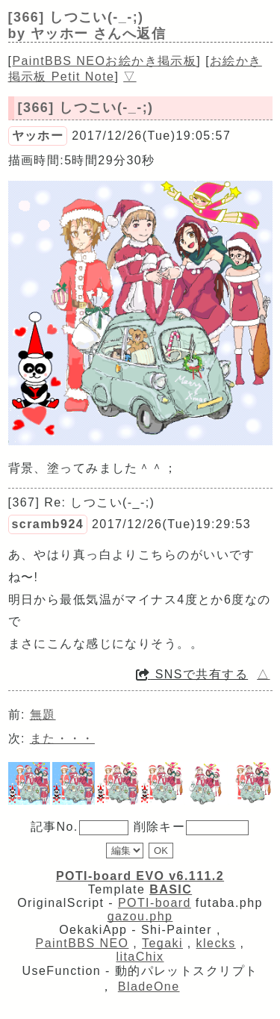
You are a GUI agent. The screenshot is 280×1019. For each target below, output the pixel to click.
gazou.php (140, 916)
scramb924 (48, 524)
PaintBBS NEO (82, 943)
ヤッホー (38, 135)
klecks (216, 943)
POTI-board (154, 902)
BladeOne (149, 986)
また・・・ (62, 738)
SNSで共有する (192, 674)
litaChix (140, 956)
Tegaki (162, 943)
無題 (43, 714)
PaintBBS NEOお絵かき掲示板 (104, 61)
